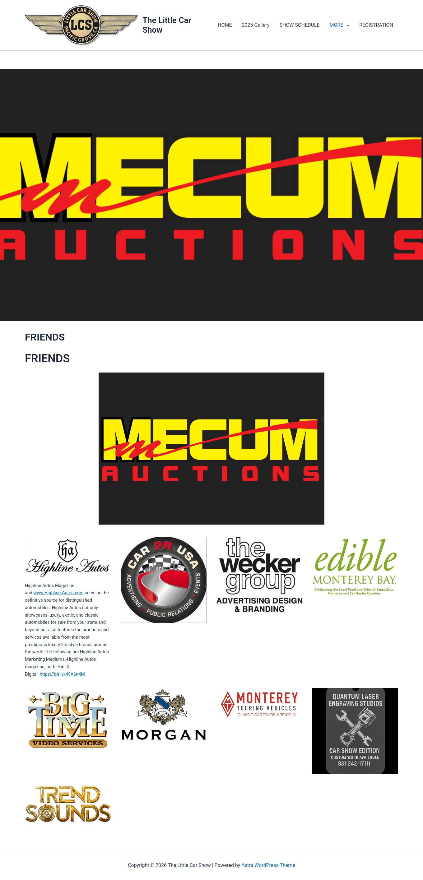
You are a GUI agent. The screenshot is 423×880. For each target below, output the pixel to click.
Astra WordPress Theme (268, 865)
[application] (346, 25)
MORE (340, 25)
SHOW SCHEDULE (300, 25)
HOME (225, 25)
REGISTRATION (376, 25)
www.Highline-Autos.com (58, 592)
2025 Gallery (256, 25)
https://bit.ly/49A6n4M (62, 674)
